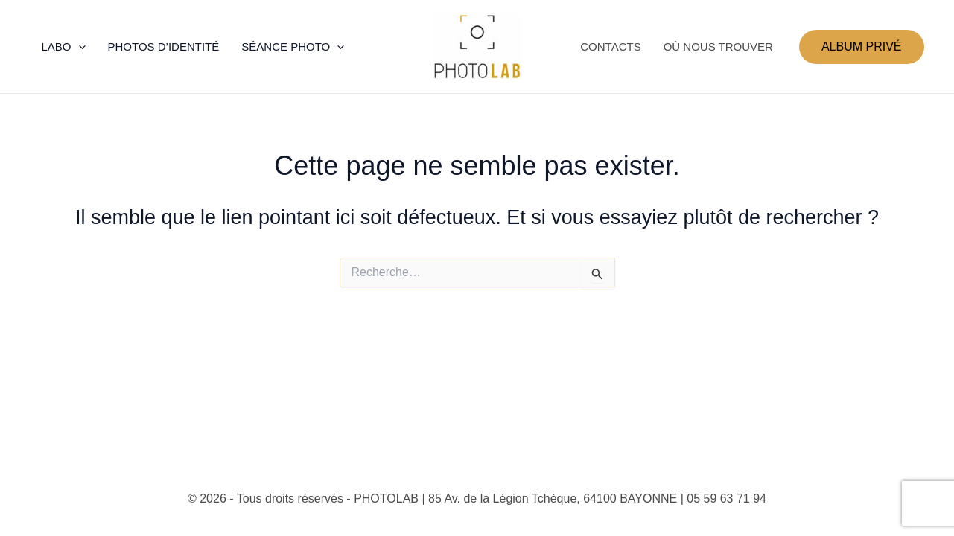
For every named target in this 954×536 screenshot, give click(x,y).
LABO (64, 47)
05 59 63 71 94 (726, 498)
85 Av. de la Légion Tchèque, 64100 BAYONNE (552, 498)
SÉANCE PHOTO (292, 47)
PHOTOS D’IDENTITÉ (164, 46)
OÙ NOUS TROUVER (718, 46)
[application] (78, 47)
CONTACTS (610, 46)
